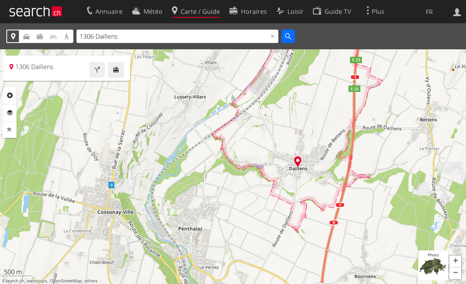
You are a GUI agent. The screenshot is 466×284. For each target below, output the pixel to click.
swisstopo (37, 281)
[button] (455, 261)
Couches (10, 113)
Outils (10, 129)
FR (429, 11)
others (90, 281)
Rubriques (10, 95)
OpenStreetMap (66, 281)
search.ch (15, 281)
